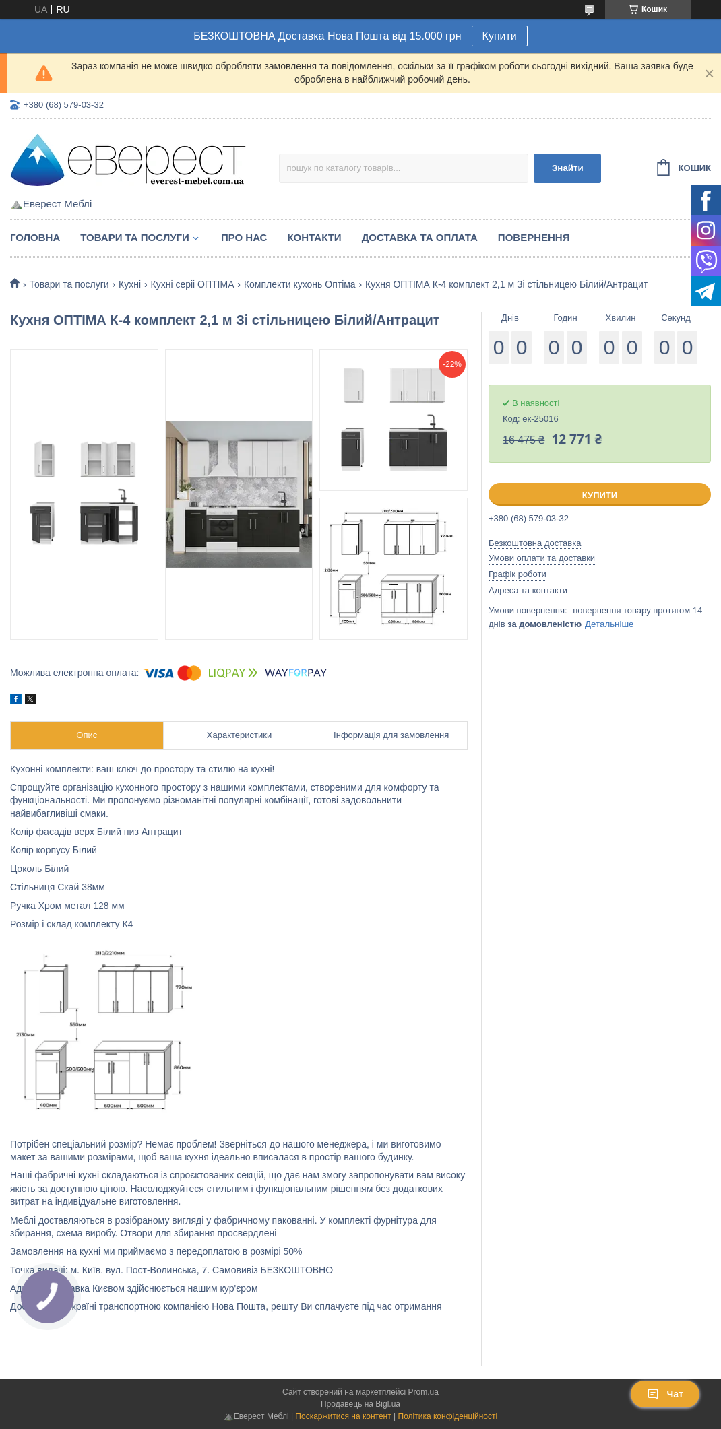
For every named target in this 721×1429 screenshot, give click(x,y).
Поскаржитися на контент (343, 1416)
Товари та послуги (134, 237)
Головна (35, 237)
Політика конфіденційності (448, 1416)
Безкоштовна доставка (535, 543)
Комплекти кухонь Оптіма (300, 284)
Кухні (130, 284)
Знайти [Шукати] (568, 168)
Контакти (314, 237)
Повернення (534, 237)
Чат (665, 1394)
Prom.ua (423, 1392)
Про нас (244, 237)
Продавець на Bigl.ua (360, 1404)
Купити (499, 36)
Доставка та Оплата (420, 237)
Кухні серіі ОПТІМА (192, 284)
